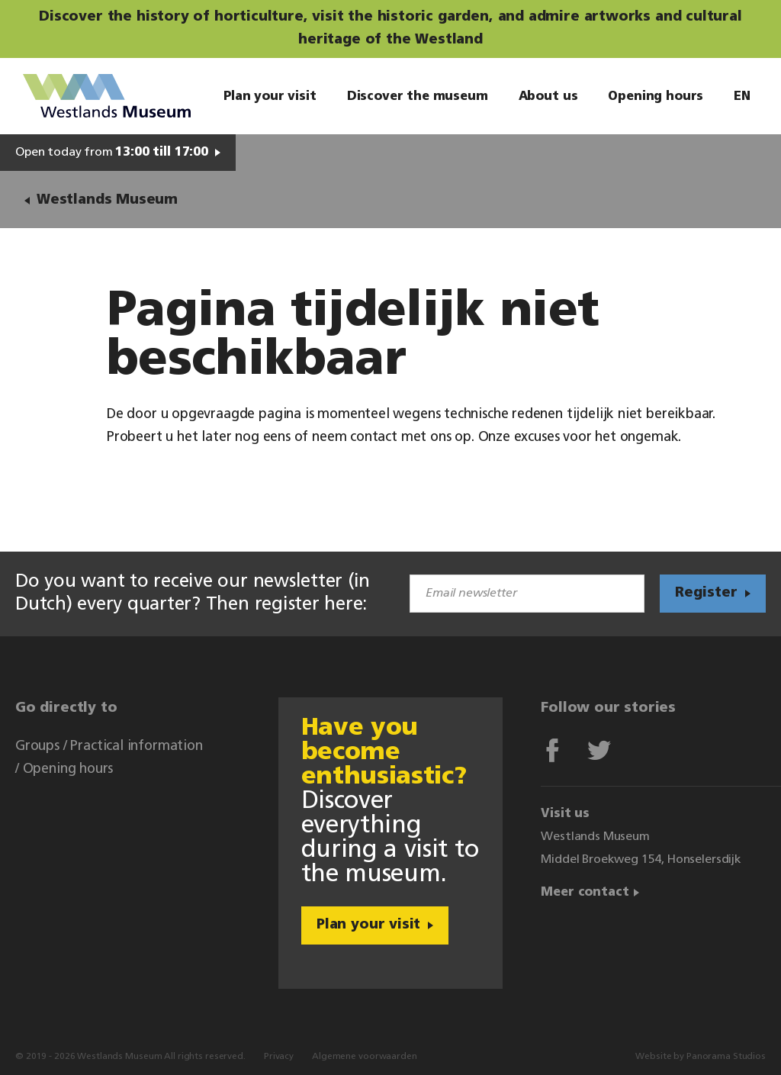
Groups (37, 746)
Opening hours (68, 769)
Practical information (136, 746)
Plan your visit (368, 925)
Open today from (111, 152)
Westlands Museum (107, 96)
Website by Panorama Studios (700, 1056)
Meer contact (584, 893)
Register (706, 593)
